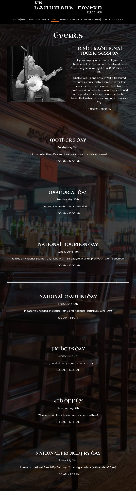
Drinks (31, 19)
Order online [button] (109, 19)
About (16, 19)
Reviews (64, 19)
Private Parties (43, 19)
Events (55, 19)
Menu (23, 19)
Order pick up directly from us (84, 19)
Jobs (120, 19)
